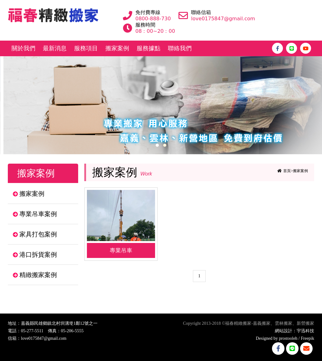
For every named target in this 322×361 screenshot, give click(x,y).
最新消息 (55, 48)
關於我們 (23, 48)
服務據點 (148, 48)
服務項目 (86, 48)
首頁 (287, 171)
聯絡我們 (180, 48)
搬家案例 (117, 48)
